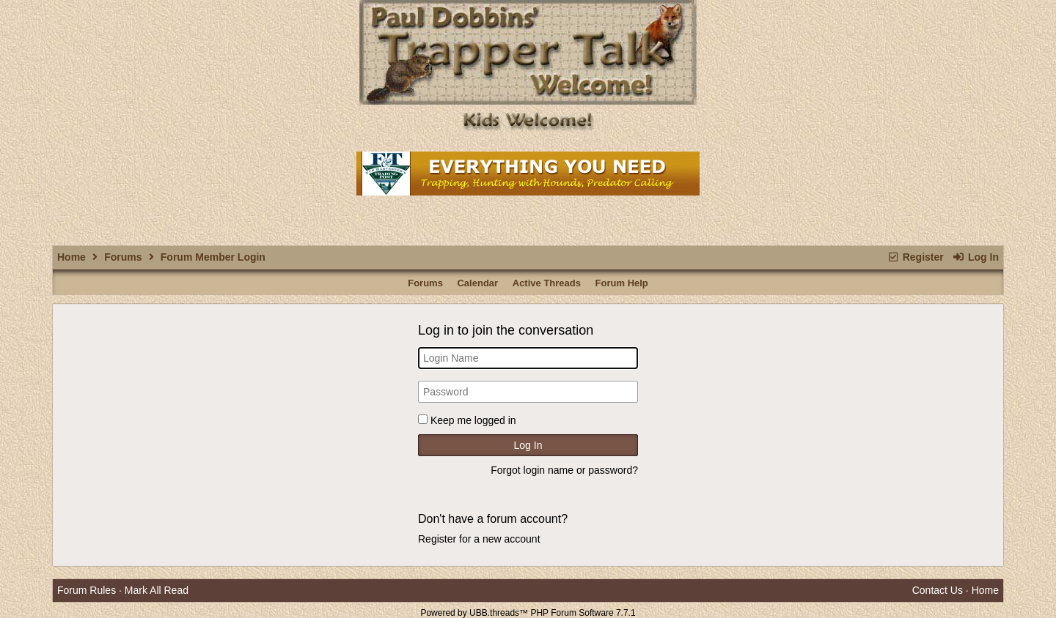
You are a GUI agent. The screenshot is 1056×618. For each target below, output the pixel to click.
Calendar (477, 283)
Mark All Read (156, 590)
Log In (976, 257)
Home (71, 257)
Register (915, 257)
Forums (123, 257)
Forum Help (621, 283)
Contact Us (937, 590)
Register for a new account (479, 539)
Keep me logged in (473, 420)
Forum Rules (86, 590)
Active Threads (547, 283)
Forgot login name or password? (564, 470)
